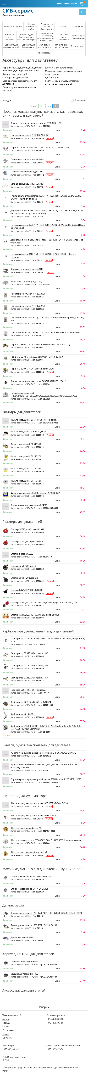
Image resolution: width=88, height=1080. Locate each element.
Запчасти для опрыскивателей (11, 45)
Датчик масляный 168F (22, 937)
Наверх (42, 1007)
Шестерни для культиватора (59, 67)
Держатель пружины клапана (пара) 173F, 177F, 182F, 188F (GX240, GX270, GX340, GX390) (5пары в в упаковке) (47, 212)
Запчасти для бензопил (9, 37)
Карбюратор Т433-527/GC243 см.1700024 (31, 702)
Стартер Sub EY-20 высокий (24, 577)
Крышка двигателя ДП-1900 (24, 973)
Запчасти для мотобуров (64, 37)
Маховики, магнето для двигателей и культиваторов (63, 72)
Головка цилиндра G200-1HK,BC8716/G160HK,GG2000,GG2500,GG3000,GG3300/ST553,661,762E (44, 394)
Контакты (7, 1037)
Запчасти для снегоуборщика (61, 45)
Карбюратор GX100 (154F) (23, 713)
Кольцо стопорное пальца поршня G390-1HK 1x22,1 (37, 123)
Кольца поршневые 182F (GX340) (27, 183)
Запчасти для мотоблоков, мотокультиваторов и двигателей (46, 37)
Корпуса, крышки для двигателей (62, 80)
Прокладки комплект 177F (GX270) (28, 305)
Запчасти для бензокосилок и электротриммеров (26, 37)
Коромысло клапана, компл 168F (27, 269)
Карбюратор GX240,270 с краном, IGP (29, 677)
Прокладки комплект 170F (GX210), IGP (30, 135)
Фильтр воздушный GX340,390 (26, 444)
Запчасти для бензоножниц (28, 45)
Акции (5, 1019)
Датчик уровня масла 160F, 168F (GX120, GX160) (34, 925)
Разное (62, 26)
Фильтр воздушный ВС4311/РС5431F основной (34, 419)
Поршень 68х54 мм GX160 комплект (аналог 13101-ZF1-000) (40, 344)
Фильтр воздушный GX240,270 (26, 456)
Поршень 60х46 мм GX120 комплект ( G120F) (33, 368)
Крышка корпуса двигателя (24, 961)
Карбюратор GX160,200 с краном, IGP (29, 665)
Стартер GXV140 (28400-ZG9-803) (26, 590)
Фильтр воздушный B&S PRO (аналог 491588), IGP (35, 492)
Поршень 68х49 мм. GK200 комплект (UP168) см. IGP (37, 356)
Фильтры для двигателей (14, 74)
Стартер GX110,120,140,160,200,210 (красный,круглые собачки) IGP (44, 602)
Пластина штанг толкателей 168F (27, 159)
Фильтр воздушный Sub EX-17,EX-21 (28, 431)
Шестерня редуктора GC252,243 (26, 827)
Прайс (5, 1034)
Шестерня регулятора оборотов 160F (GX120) (33, 815)
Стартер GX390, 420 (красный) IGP (27, 529)
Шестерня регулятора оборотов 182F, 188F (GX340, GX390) (39, 803)
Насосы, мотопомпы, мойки (31, 26)
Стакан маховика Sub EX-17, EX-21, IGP (30, 888)
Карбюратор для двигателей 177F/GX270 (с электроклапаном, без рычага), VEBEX (48, 640)
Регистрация (71, 3)
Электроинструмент (13, 26)
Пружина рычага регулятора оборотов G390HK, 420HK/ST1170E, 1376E (46, 779)
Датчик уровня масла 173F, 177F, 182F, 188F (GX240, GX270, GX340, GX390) (46, 913)
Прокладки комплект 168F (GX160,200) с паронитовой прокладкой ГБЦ (46, 332)
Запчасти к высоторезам (44, 45)
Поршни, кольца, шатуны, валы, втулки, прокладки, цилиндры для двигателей (22, 69)
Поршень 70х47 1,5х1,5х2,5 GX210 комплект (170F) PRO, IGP (40, 147)
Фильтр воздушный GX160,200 (26, 468)
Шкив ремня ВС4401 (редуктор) (26, 281)
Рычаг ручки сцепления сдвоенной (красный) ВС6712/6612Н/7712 (43, 752)
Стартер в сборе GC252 (22, 553)
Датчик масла (52, 77)
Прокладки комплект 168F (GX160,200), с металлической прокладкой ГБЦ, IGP (47, 319)
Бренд (5, 100)
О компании (8, 1030)
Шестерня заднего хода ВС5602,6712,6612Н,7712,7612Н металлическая (46, 840)
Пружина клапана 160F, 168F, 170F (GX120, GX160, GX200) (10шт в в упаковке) (43, 255)
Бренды (6, 1022)
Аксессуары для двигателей (58, 84)
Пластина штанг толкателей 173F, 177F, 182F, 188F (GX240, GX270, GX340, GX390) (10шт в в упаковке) (46, 197)
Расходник (78, 26)
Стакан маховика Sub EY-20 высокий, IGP (31, 876)
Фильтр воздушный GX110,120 (26, 480)
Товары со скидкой (11, 1015)
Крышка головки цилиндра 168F (27, 171)
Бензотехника (77, 46)
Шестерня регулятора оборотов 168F (29, 852)
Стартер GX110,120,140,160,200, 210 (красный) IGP (35, 614)
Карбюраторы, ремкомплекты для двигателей (19, 82)
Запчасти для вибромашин (78, 36)
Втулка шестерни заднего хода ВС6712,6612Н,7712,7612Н (39, 381)
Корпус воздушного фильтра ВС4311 (29, 505)
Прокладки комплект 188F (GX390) (28, 293)
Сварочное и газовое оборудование (47, 26)
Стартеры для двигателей (15, 77)
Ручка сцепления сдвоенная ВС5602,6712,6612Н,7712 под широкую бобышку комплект (44, 766)
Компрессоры (44, 52)
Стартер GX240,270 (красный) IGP (27, 541)
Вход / (60, 3)
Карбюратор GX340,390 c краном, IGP (29, 653)
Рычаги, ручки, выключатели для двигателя (19, 89)
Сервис (6, 1026)
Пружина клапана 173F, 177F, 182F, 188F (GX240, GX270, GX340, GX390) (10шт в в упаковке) (48, 226)
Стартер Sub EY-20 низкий (23, 565)
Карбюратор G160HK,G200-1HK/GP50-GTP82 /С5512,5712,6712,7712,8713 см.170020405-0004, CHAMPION (46, 727)
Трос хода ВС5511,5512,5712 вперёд (28, 689)
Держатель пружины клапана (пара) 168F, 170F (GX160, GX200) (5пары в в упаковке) (47, 241)
